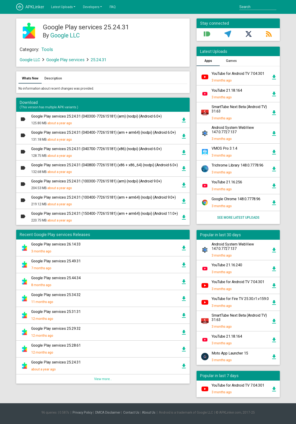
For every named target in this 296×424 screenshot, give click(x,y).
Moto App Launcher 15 (230, 353)
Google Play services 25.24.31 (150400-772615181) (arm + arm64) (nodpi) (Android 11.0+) (104, 213)
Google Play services (65, 59)
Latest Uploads (63, 7)
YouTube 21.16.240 (227, 265)
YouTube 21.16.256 (227, 182)
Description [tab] (53, 78)
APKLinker (30, 6)
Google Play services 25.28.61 (56, 345)
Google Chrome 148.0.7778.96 (236, 199)
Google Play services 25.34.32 (56, 295)
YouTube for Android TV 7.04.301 (238, 73)
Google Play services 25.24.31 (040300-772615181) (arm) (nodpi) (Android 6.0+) (96, 116)
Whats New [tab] (30, 78)
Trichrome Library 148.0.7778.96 (237, 165)
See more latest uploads (238, 217)
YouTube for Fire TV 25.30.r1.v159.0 (240, 299)
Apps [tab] (208, 61)
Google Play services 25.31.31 (56, 311)
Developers (93, 7)
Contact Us (131, 412)
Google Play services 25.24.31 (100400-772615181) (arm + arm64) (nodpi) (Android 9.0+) (103, 197)
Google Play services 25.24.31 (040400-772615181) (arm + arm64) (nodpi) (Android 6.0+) (103, 132)
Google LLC (65, 35)
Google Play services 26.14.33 (56, 244)
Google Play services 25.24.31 (56, 362)
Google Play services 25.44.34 (56, 278)
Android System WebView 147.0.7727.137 (233, 129)
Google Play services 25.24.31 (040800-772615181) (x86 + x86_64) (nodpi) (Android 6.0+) (104, 165)
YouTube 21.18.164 (227, 90)
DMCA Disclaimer (107, 412)
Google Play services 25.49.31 (56, 261)
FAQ (113, 7)
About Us (148, 412)
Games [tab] (231, 61)
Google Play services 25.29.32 (56, 328)
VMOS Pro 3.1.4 (224, 148)
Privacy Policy (82, 412)
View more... (103, 379)
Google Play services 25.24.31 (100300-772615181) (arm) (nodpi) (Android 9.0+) (96, 181)
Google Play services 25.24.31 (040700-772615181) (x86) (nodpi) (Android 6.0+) (96, 149)
